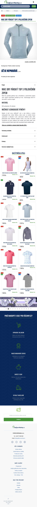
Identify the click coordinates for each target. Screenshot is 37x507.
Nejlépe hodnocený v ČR (8, 503)
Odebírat (18, 419)
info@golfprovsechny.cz (20, 438)
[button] (6, 309)
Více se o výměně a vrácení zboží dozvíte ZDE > (14, 125)
